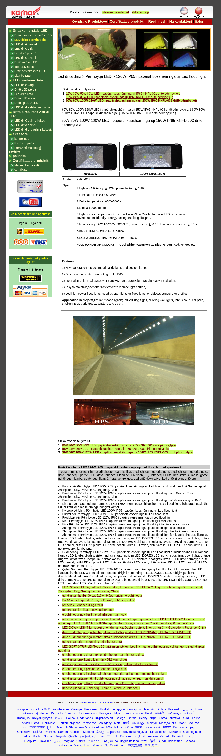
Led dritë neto (23, 94)
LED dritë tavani (25, 57)
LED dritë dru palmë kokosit (33, 129)
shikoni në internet (115, 12)
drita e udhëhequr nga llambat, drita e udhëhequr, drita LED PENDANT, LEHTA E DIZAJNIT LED (126, 632)
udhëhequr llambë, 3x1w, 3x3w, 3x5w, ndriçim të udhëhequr (102, 595)
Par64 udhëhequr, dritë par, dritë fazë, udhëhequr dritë (98, 600)
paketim (19, 156)
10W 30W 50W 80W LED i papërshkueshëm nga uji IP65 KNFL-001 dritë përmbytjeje (123, 93)
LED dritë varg (24, 85)
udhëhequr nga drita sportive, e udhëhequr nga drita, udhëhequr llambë (110, 664)
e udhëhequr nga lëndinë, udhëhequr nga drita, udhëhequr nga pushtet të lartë (114, 673)
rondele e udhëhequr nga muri (82, 605)
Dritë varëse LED (26, 62)
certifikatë (20, 169)
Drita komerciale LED (30, 30)
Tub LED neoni (24, 66)
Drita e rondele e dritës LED (33, 35)
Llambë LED (22, 75)
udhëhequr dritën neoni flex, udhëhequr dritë (92, 641)
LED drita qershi (25, 125)
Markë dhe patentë (27, 165)
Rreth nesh (157, 21)
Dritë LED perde (25, 89)
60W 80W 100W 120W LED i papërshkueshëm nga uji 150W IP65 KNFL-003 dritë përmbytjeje (131, 100)
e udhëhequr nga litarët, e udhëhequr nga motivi (94, 614)
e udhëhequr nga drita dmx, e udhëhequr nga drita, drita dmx (103, 654)
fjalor (199, 21)
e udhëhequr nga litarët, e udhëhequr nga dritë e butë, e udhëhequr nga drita (113, 683)
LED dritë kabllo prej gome (32, 107)
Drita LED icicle (24, 98)
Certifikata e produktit (127, 21)
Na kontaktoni (180, 21)
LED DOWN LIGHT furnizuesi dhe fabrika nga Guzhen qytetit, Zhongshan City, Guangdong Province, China (134, 627)
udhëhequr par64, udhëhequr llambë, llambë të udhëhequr (101, 688)
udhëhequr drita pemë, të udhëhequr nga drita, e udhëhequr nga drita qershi (113, 678)
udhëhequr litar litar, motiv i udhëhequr (88, 609)
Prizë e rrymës (24, 143)
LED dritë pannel (25, 44)
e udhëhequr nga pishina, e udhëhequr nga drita (94, 669)
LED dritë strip (24, 48)
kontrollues (21, 138)
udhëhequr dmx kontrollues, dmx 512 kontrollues (94, 659)
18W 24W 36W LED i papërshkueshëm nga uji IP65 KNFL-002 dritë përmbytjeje (119, 97)
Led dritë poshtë (25, 53)
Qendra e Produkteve (89, 21)
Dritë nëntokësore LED (29, 71)
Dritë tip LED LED (26, 103)
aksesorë (20, 134)
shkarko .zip (140, 12)
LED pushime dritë (28, 80)
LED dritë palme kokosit (30, 120)
